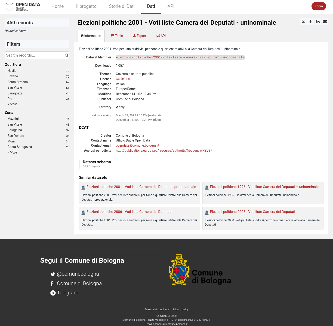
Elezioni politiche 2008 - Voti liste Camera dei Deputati (252, 212)
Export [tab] (139, 36)
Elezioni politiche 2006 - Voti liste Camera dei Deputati (129, 212)
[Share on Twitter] (303, 21)
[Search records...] (37, 55)
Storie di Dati (122, 6)
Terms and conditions (157, 309)
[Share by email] (325, 21)
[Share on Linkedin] (318, 21)
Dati (151, 6)
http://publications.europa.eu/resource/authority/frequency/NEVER (164, 150)
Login (319, 6)
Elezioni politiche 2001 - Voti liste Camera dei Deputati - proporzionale (141, 187)
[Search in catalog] (66, 55)
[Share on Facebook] (310, 21)
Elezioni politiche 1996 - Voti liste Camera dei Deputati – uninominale (264, 187)
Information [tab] (91, 36)
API (170, 6)
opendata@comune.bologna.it (137, 145)
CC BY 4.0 (123, 79)
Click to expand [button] (91, 166)
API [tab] (161, 36)
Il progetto (86, 6)
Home (58, 6)
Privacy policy (180, 309)
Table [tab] (117, 36)
